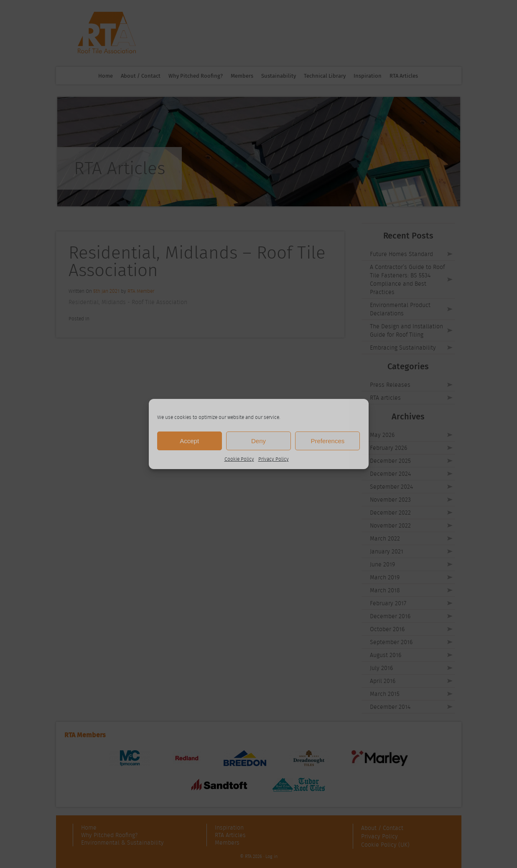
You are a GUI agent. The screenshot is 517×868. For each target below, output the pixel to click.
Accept (189, 440)
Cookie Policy (239, 458)
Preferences (327, 440)
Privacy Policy (273, 458)
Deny (258, 440)
